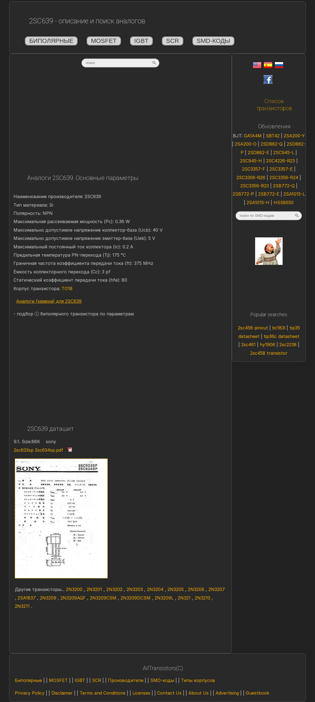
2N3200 (75, 589)
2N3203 (135, 589)
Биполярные (51, 40)
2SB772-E (269, 194)
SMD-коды (213, 40)
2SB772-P (244, 194)
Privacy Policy (29, 693)
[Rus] (279, 66)
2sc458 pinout (253, 328)
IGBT (141, 40)
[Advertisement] (120, 122)
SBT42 (273, 135)
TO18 (67, 288)
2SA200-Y (294, 135)
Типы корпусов (198, 680)
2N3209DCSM (136, 598)
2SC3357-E (281, 169)
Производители (125, 680)
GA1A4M (253, 135)
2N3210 (203, 598)
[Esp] (268, 66)
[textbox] (120, 63)
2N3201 (95, 589)
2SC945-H (251, 160)
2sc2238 (288, 344)
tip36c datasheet (281, 336)
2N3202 (115, 589)
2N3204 (156, 589)
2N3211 (23, 606)
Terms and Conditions (103, 693)
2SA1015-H (259, 202)
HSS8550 (284, 202)
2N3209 (49, 598)
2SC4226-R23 (281, 160)
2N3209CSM (104, 598)
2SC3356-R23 (255, 185)
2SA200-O (246, 144)
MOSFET (103, 40)
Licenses (141, 693)
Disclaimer (62, 693)
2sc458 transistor (269, 353)
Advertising (227, 693)
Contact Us (169, 693)
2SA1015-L (294, 194)
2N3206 (197, 589)
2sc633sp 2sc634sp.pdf (38, 450)
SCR (172, 40)
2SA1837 (27, 598)
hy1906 (268, 344)
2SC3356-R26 (251, 177)
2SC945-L (284, 152)
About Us (198, 693)
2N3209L (165, 598)
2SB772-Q (284, 185)
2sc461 (249, 344)
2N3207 (216, 589)
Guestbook (257, 693)
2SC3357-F (254, 169)
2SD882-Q (272, 144)
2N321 (185, 598)
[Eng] (257, 66)
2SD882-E (259, 152)
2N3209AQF (73, 598)
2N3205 (176, 589)
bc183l (279, 328)
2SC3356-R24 (284, 177)
